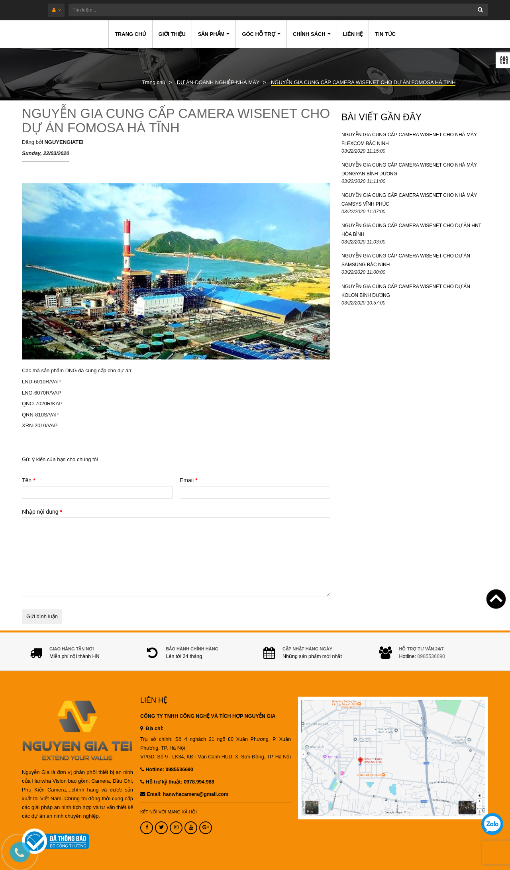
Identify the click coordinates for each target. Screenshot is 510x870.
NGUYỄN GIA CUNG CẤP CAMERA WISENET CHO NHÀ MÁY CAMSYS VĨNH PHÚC (409, 199)
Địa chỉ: (151, 728)
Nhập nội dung (42, 512)
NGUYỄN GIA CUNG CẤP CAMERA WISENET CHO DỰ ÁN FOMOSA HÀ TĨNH (176, 120)
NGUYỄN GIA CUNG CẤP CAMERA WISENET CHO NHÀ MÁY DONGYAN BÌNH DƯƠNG (409, 169)
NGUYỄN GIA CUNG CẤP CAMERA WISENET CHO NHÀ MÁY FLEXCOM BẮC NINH (409, 139)
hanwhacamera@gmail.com (195, 794)
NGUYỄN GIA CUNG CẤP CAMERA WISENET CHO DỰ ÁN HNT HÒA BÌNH (411, 230)
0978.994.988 (199, 782)
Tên (28, 480)
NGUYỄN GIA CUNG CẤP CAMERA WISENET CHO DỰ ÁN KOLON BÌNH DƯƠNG (405, 291)
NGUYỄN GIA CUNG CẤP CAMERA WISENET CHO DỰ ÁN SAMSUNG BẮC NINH (405, 260)
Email (188, 480)
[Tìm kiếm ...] (278, 10)
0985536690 (431, 656)
